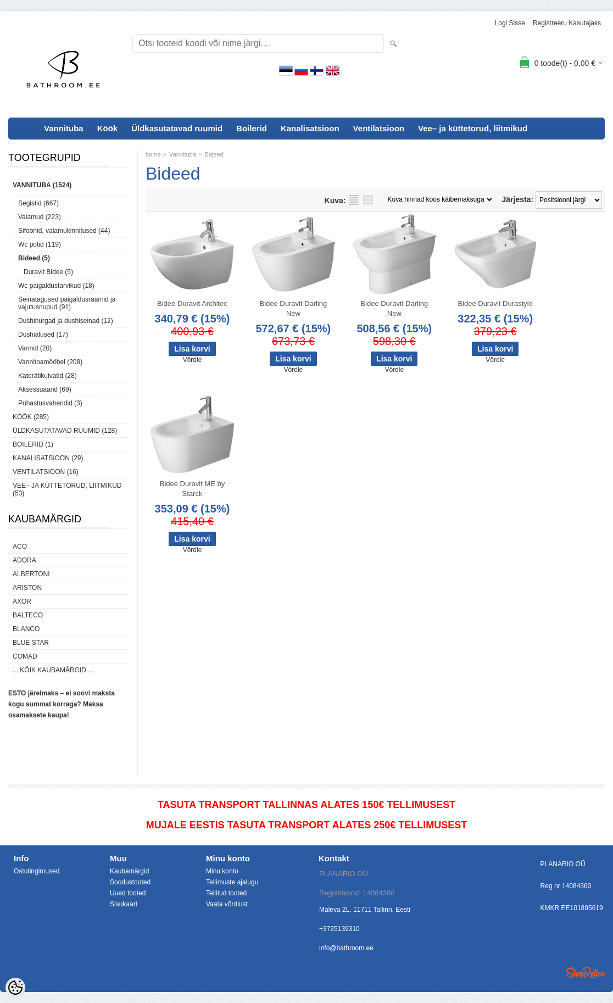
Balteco (28, 615)
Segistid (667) (38, 203)
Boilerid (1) (33, 444)
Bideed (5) (34, 258)
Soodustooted (130, 882)
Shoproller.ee (585, 972)
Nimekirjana (354, 200)
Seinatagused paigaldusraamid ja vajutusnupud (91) (66, 303)
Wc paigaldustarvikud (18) (56, 285)
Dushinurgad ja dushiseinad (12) (65, 321)
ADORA (24, 560)
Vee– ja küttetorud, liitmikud (472, 128)
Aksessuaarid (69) (44, 389)
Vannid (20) (35, 348)
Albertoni (31, 574)
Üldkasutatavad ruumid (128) (65, 430)
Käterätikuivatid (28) (47, 376)
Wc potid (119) (39, 244)
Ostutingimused (36, 871)
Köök (107, 128)
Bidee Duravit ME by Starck (192, 489)
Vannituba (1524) (42, 185)
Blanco (26, 629)
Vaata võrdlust (227, 904)
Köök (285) (31, 417)
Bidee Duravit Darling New (293, 308)
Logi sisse (510, 23)
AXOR (22, 601)
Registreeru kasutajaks (567, 23)
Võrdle (192, 360)
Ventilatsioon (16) (46, 472)
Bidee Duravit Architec (192, 303)
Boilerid (251, 128)
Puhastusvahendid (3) (50, 403)
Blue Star (31, 643)
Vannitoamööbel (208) (50, 362)
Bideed (213, 154)
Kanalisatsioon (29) (48, 458)
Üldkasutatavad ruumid (176, 128)
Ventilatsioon (378, 128)
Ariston (27, 588)
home (153, 154)
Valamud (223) (39, 217)
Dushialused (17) (43, 334)
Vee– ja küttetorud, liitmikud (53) (67, 489)
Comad (25, 656)
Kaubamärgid (129, 871)
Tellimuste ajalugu (232, 882)
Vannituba (63, 128)
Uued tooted (128, 893)
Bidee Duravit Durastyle (495, 303)
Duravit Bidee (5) (48, 272)
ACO (20, 546)
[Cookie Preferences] (15, 988)
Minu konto (222, 871)
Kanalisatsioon (310, 128)
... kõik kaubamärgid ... (53, 670)
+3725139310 (339, 929)
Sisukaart (123, 904)
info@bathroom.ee (346, 948)
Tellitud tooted (226, 893)
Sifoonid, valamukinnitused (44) (64, 231)
